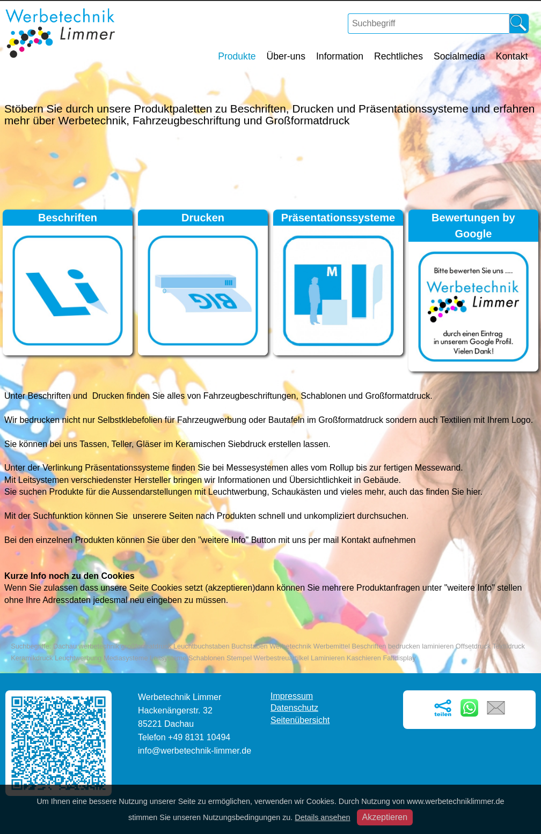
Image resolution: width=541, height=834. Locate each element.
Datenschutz (294, 707)
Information (339, 56)
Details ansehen (322, 817)
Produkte (236, 56)
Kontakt (512, 56)
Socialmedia (459, 56)
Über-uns (286, 56)
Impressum (291, 696)
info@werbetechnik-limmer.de (194, 750)
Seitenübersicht (300, 720)
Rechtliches (398, 56)
